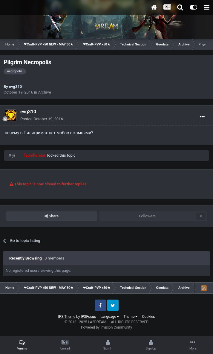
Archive (44, 92)
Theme (130, 317)
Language (109, 317)
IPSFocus (88, 317)
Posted (41, 119)
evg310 (15, 86)
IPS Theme (66, 317)
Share (52, 216)
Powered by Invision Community (106, 327)
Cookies (148, 317)
